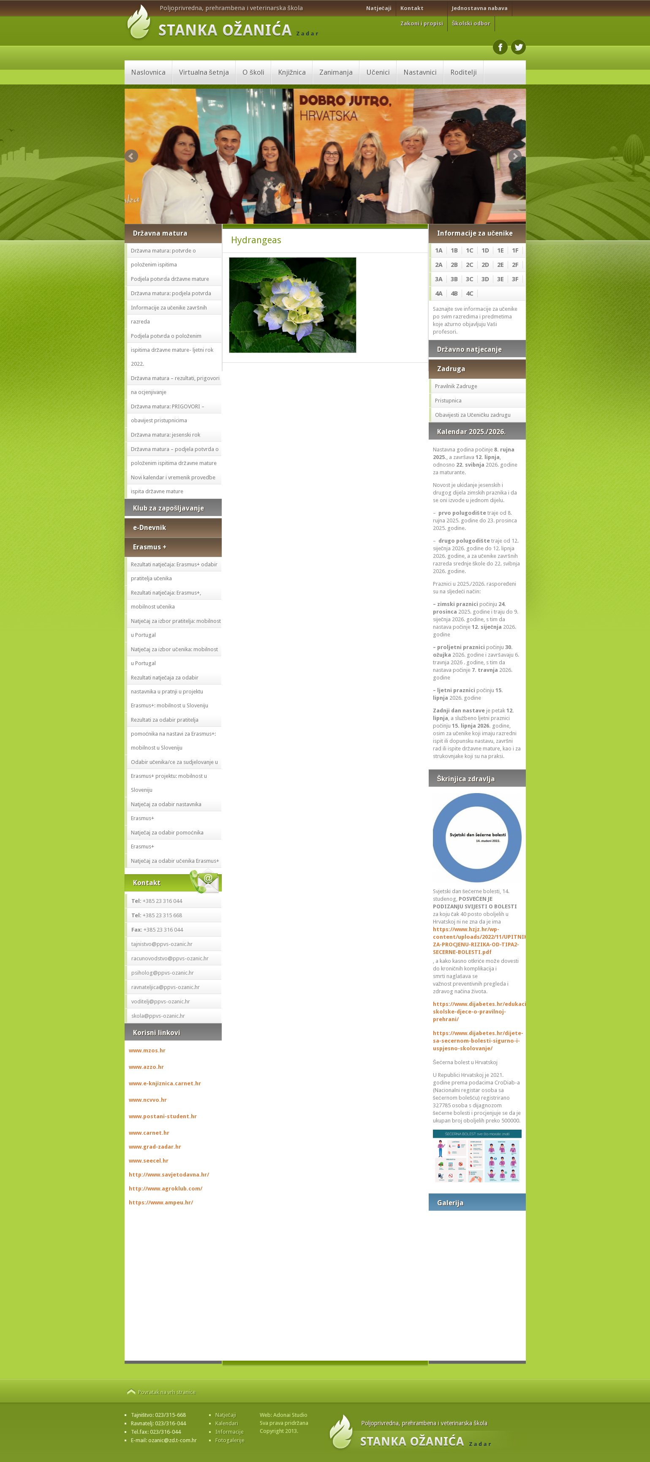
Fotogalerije (230, 1440)
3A (439, 279)
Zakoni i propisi (421, 23)
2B (454, 265)
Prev (131, 156)
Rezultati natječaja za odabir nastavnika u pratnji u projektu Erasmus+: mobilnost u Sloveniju (169, 691)
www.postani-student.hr (163, 1116)
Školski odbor (471, 23)
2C (469, 265)
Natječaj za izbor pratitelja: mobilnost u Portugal (176, 628)
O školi (253, 72)
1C (469, 250)
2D (485, 265)
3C (469, 279)
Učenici (378, 72)
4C (469, 293)
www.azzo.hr (146, 1067)
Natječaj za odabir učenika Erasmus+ (175, 861)
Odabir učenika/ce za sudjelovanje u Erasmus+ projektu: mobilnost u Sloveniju (174, 776)
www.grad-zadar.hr (155, 1147)
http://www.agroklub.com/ (165, 1188)
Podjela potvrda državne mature (170, 279)
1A (439, 250)
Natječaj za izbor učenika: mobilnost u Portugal (174, 656)
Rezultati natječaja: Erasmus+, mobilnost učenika (166, 600)
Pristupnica (448, 400)
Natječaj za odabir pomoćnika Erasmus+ (167, 839)
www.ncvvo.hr (148, 1100)
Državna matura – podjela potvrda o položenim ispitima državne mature (175, 456)
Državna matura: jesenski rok (166, 435)
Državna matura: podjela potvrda (171, 293)
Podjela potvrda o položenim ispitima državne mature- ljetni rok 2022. (172, 350)
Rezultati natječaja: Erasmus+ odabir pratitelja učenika (174, 571)
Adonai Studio (290, 1415)
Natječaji (379, 8)
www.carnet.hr (149, 1133)
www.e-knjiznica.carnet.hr (165, 1083)
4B (454, 293)
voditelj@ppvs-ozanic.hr (160, 1001)
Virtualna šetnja (204, 72)
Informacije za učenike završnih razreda (169, 314)
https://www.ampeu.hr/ (161, 1202)
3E (500, 279)
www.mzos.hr (147, 1050)
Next (515, 156)
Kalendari (226, 1423)
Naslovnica (148, 72)
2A (439, 265)
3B (454, 279)
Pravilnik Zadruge (456, 386)
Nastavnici (420, 72)
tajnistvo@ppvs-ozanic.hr (162, 944)
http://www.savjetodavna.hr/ (169, 1174)
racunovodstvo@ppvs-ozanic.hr (170, 958)
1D (485, 250)
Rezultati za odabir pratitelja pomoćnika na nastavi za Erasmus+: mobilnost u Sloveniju (173, 734)
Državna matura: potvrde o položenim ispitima (163, 257)
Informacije (229, 1432)
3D (485, 279)
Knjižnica (292, 72)
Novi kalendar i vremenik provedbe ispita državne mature (173, 484)
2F (515, 265)
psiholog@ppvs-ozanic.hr (162, 973)
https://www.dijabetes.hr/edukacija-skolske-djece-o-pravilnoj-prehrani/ (477, 1011)
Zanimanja (336, 72)
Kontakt (412, 8)
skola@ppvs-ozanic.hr (158, 1016)
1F (515, 250)
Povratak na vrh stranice (167, 1392)
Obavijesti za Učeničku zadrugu (473, 415)
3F (515, 279)
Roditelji (463, 72)
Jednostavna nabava (480, 8)
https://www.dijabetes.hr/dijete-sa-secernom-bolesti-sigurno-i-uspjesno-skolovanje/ (477, 1041)
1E (500, 250)
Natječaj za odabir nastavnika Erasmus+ (166, 811)
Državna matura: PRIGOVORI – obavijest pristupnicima (168, 413)
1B (454, 250)
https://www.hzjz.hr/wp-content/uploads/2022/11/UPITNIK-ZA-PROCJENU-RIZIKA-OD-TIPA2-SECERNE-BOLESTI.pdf (477, 940)
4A (439, 293)
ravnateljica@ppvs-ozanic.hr (165, 987)
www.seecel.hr (149, 1161)
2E (500, 265)
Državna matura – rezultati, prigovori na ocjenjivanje (175, 385)
